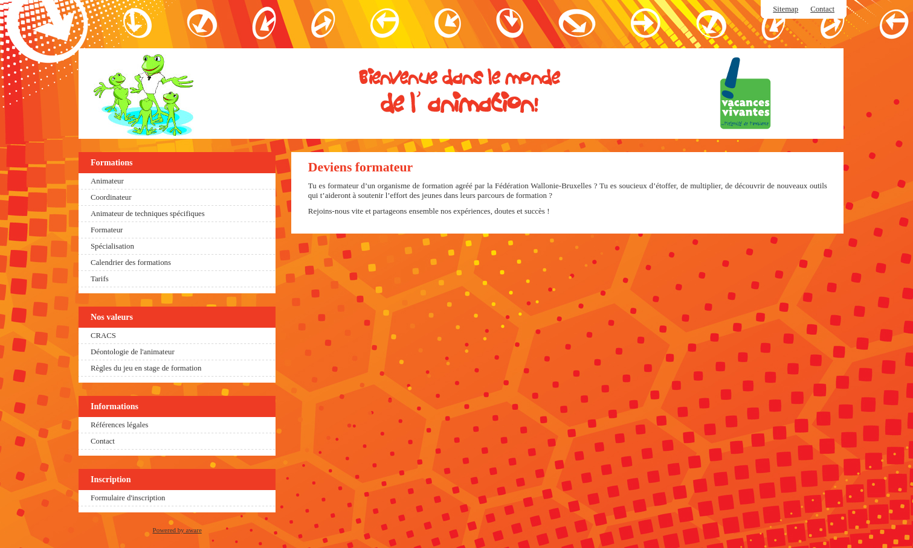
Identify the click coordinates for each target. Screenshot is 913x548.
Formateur (107, 230)
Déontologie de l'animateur (133, 352)
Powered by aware (177, 530)
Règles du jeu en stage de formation (146, 368)
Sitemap (785, 9)
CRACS (103, 335)
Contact (822, 9)
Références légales (120, 425)
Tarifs (100, 279)
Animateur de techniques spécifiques (148, 213)
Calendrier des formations (131, 262)
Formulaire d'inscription (128, 498)
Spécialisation (112, 246)
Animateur (107, 181)
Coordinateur (111, 197)
